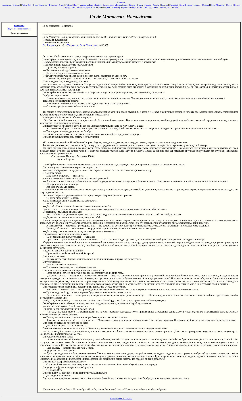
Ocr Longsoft (49, 45)
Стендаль (98, 7)
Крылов (156, 5)
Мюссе (229, 5)
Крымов (164, 5)
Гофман (69, 5)
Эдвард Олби (69, 7)
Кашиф (132, 5)
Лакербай (174, 5)
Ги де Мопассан (217, 5)
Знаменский (108, 5)
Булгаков (53, 5)
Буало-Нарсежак (40, 5)
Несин (237, 5)
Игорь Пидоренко (84, 7)
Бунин (61, 5)
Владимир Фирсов (119, 7)
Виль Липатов (186, 5)
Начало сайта (19, 26)
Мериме (197, 5)
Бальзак (16, 5)
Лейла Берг (26, 5)
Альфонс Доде (86, 5)
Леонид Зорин (121, 5)
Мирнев (205, 5)
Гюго (76, 5)
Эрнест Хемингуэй (161, 7)
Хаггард (148, 7)
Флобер (132, 7)
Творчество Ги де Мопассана (82, 45)
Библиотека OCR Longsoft (121, 398)
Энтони (174, 7)
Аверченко (7, 5)
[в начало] (121, 2)
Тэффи (107, 7)
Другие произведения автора (19, 29)
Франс (140, 7)
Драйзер (98, 5)
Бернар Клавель (144, 5)
